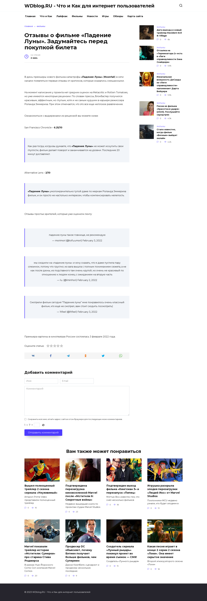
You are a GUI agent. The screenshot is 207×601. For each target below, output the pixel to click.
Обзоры (118, 16)
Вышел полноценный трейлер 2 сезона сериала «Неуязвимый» (40, 489)
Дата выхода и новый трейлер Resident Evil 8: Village (169, 33)
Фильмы (77, 16)
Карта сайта (135, 16)
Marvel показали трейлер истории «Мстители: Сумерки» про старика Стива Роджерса (39, 553)
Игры (105, 16)
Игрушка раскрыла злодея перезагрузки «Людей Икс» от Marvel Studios (163, 491)
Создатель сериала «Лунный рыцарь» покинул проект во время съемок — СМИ (121, 552)
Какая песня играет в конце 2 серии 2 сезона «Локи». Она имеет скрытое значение (163, 552)
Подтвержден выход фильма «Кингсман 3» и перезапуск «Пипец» (122, 489)
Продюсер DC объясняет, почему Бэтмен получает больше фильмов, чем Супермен (80, 553)
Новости (92, 16)
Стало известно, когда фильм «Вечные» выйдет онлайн (167, 133)
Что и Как (46, 16)
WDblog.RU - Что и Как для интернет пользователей (89, 6)
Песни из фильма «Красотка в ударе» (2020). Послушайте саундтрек (168, 110)
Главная (30, 16)
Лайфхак (61, 16)
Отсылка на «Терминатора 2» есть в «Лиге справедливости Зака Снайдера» (169, 56)
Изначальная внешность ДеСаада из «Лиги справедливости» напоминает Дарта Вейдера (169, 84)
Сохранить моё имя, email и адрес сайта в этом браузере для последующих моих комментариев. (75, 419)
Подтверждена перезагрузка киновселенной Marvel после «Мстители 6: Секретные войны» (81, 492)
